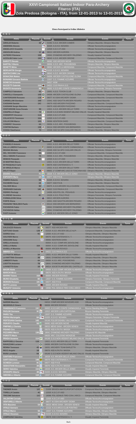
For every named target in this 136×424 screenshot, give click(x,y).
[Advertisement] (68, 23)
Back (68, 422)
